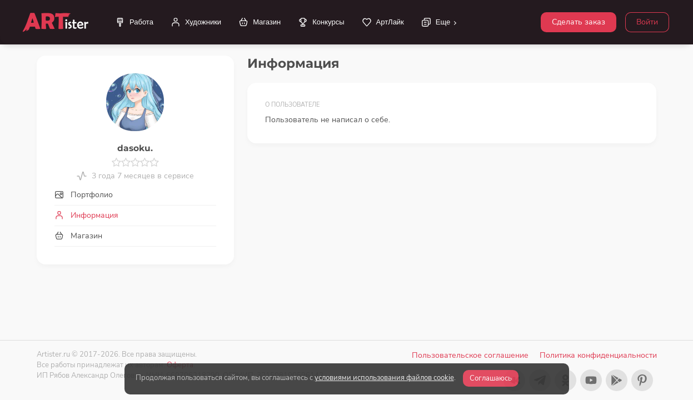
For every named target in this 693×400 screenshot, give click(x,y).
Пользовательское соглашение (470, 355)
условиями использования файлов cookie (384, 378)
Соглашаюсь (491, 378)
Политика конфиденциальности (598, 355)
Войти (647, 22)
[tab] (135, 194)
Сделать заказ (578, 22)
